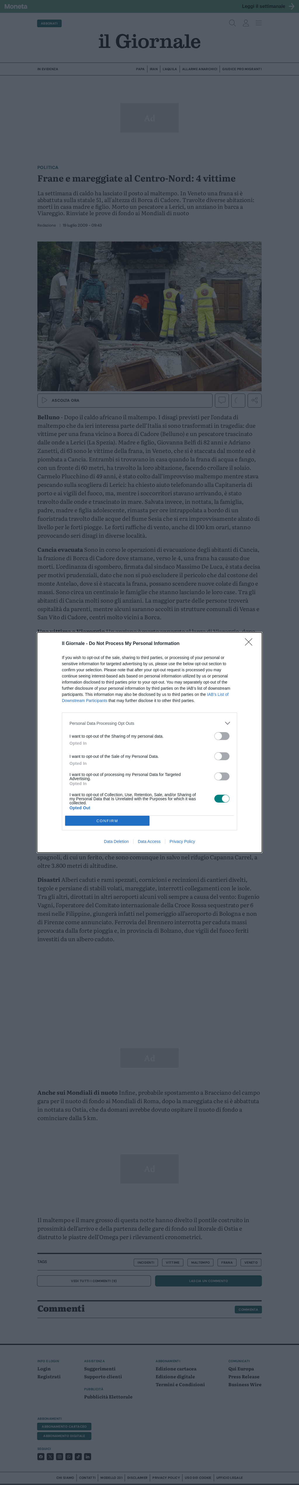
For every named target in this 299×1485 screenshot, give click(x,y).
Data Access (149, 841)
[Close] (250, 643)
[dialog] (149, 742)
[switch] (222, 736)
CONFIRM (107, 821)
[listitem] (149, 723)
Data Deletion (116, 841)
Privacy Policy (182, 841)
